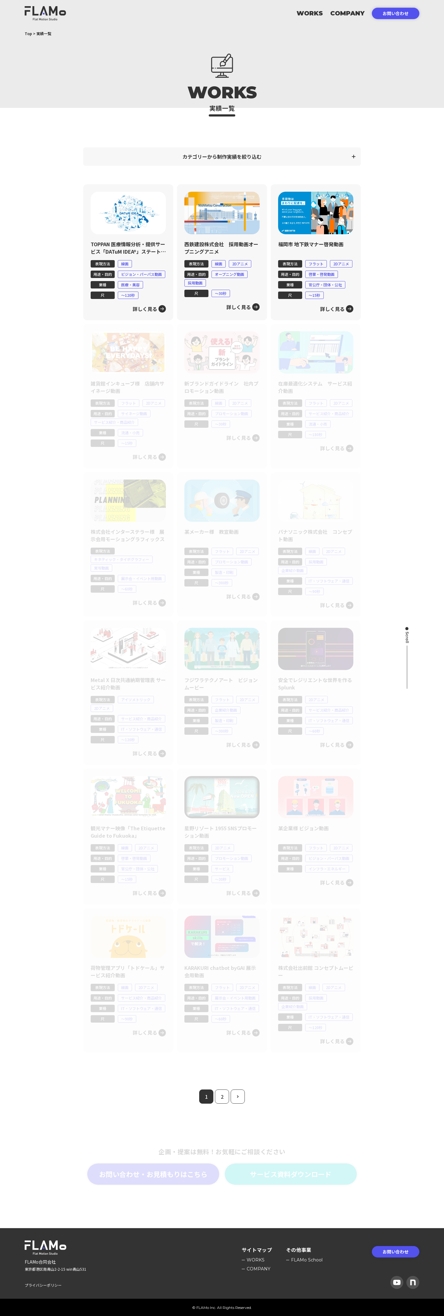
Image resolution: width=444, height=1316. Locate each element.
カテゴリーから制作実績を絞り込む (222, 156)
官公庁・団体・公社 (325, 284)
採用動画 (195, 282)
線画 (125, 263)
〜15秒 (314, 295)
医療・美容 (130, 284)
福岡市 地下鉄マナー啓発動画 (310, 244)
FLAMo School (307, 1260)
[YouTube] (396, 1282)
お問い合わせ (396, 13)
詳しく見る (145, 309)
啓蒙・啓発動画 (322, 274)
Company (347, 13)
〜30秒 (221, 293)
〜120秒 (128, 295)
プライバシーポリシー (43, 1285)
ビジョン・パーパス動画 (141, 274)
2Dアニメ (240, 263)
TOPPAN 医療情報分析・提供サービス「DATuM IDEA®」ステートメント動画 (128, 251)
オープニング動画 (229, 274)
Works (310, 13)
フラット (316, 263)
